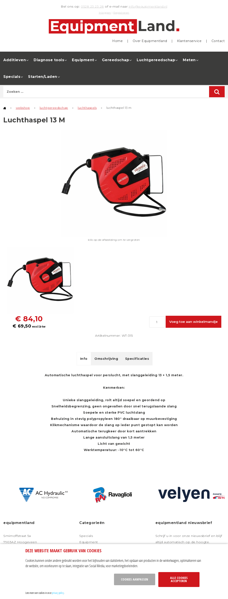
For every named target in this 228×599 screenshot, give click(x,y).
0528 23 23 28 (92, 6)
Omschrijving (106, 359)
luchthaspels (87, 107)
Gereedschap (115, 60)
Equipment (83, 60)
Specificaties (137, 359)
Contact (218, 41)
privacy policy (58, 593)
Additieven (14, 60)
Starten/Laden (42, 77)
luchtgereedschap (54, 107)
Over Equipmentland (150, 41)
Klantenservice (189, 41)
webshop (23, 107)
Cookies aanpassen (134, 579)
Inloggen (105, 12)
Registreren (121, 12)
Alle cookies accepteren (179, 579)
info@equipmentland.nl (148, 6)
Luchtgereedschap (156, 60)
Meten (189, 60)
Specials (11, 77)
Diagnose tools (49, 60)
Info (84, 359)
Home (117, 41)
